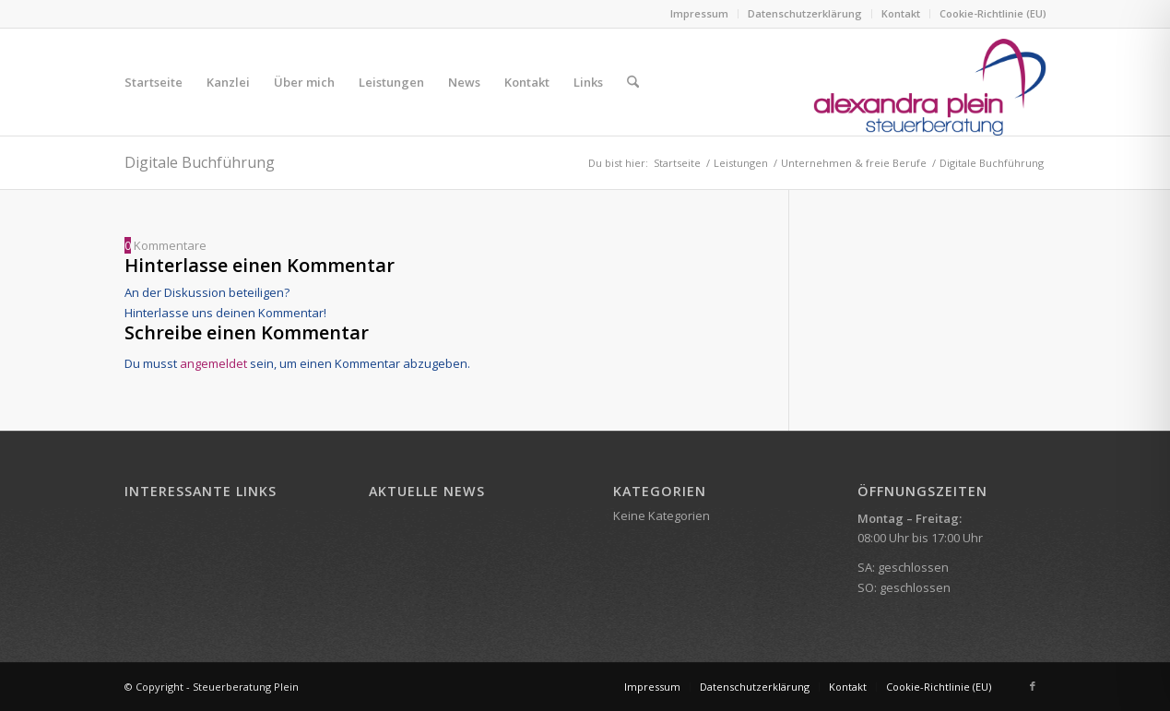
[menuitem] (700, 13)
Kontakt (900, 13)
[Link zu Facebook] (1032, 686)
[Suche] (633, 82)
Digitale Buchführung (199, 162)
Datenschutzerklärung (805, 13)
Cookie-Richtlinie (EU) (993, 13)
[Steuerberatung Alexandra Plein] (929, 82)
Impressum (699, 13)
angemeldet (213, 363)
